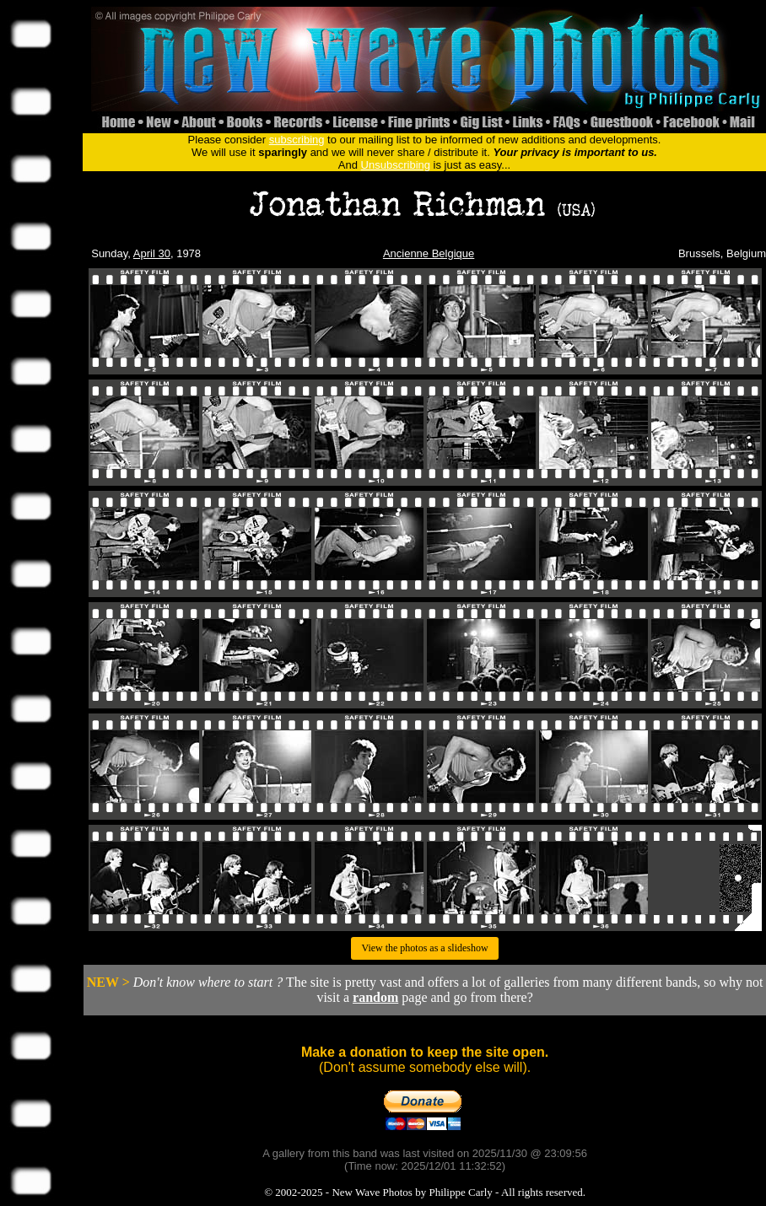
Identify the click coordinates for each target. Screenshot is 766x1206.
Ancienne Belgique (428, 253)
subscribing (297, 139)
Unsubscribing (395, 165)
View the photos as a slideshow (424, 948)
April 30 (151, 253)
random (375, 997)
